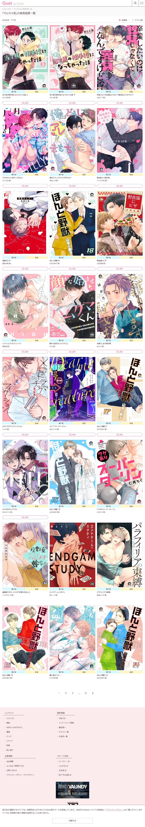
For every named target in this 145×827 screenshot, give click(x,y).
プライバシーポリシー (114, 810)
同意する (72, 821)
